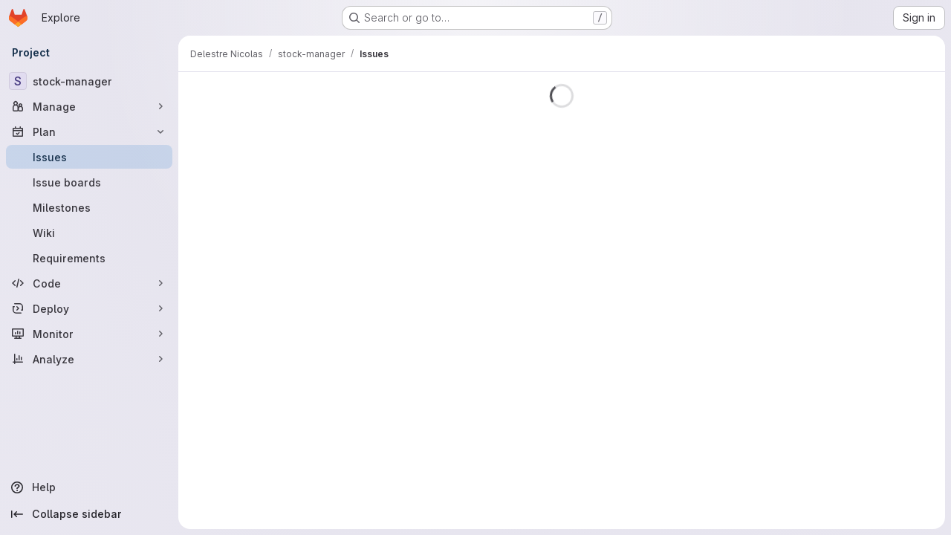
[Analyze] (89, 359)
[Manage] (89, 106)
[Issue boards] (89, 182)
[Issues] (89, 157)
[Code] (89, 283)
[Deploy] (89, 308)
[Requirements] (89, 258)
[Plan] (89, 131)
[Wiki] (89, 232)
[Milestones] (89, 207)
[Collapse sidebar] (89, 514)
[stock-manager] (89, 81)
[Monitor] (89, 334)
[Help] (89, 487)
